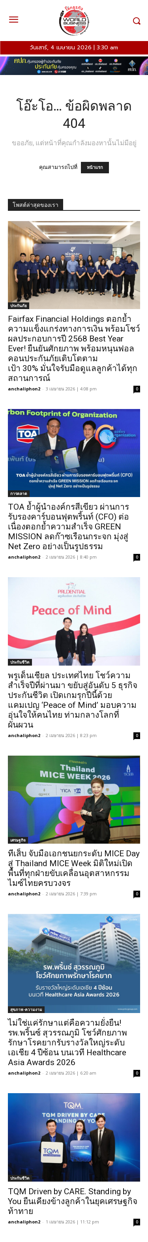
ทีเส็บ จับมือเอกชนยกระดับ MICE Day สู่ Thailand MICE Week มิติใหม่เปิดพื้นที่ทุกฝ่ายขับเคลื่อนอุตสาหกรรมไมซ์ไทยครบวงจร (74, 868)
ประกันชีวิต (20, 662)
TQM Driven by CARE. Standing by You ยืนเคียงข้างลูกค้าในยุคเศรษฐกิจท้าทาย (72, 1201)
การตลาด (18, 493)
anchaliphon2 (24, 389)
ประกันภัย (18, 305)
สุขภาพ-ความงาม (26, 1009)
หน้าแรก (95, 167)
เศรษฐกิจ (18, 840)
